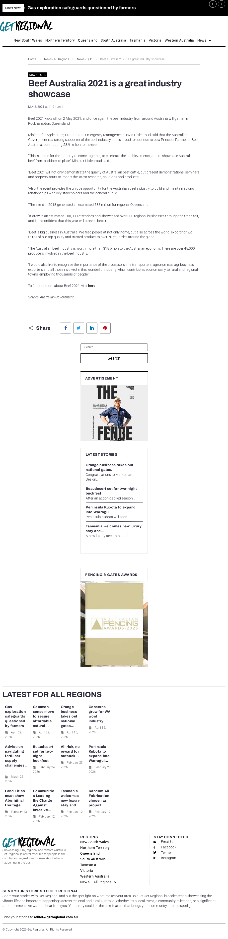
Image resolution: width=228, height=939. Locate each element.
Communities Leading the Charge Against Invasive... (43, 800)
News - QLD (84, 59)
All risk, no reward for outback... (70, 751)
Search (114, 358)
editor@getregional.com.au (56, 917)
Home (32, 59)
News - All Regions (56, 59)
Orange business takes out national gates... (69, 716)
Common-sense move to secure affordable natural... (43, 716)
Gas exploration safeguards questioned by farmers (15, 716)
